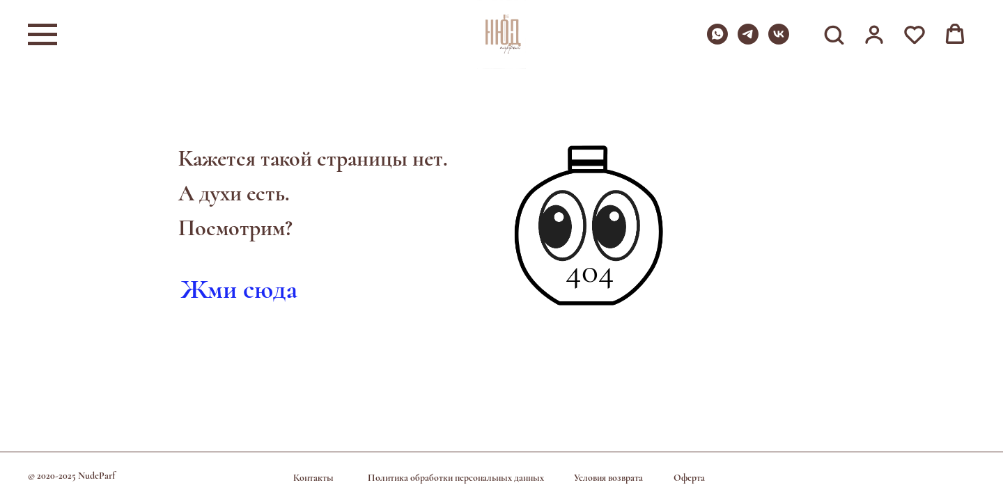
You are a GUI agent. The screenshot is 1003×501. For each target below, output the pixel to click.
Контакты (313, 478)
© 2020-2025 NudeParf (71, 476)
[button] (833, 34)
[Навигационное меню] (42, 35)
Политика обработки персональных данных (456, 478)
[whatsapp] (717, 41)
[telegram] (748, 41)
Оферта (689, 478)
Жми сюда (239, 289)
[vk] (778, 41)
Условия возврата (608, 478)
